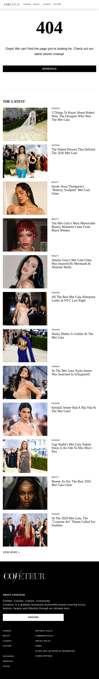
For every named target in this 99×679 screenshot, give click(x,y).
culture (57, 4)
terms (38, 646)
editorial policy (44, 631)
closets (47, 4)
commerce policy (44, 636)
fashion (27, 4)
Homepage (49, 68)
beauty (37, 4)
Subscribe (33, 617)
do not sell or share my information (55, 651)
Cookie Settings (44, 656)
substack (8, 661)
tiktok (6, 666)
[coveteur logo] (12, 4)
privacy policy (43, 641)
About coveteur (14, 595)
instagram (8, 656)
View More (12, 552)
